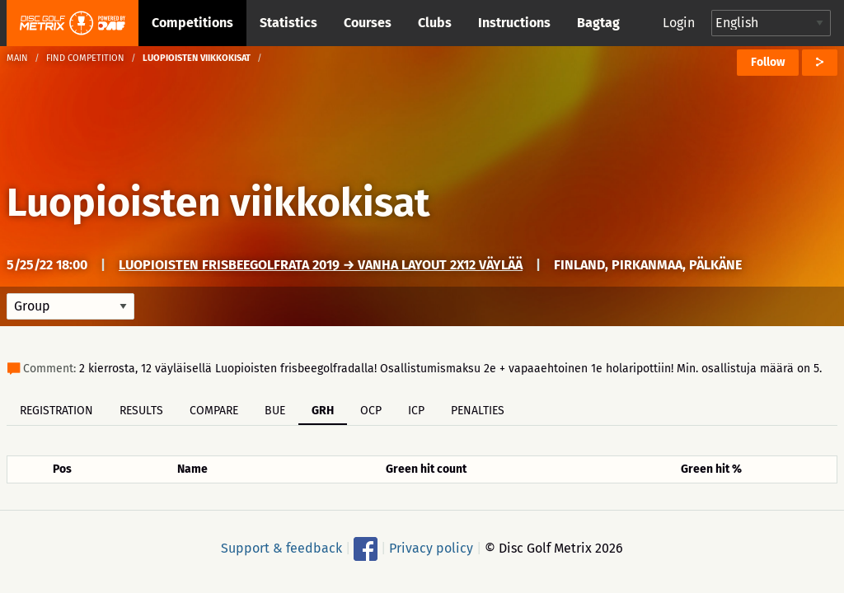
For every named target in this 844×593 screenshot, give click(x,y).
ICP (416, 411)
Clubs (435, 22)
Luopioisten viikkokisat (218, 202)
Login (679, 22)
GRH (323, 411)
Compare (214, 411)
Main (17, 58)
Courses (368, 22)
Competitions (192, 22)
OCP (371, 411)
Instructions (514, 22)
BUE (275, 411)
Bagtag (598, 22)
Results (141, 411)
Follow (768, 62)
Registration (56, 411)
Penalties (477, 411)
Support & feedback (281, 548)
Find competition (85, 58)
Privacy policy (431, 548)
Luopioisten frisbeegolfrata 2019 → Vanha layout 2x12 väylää (321, 265)
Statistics (288, 22)
